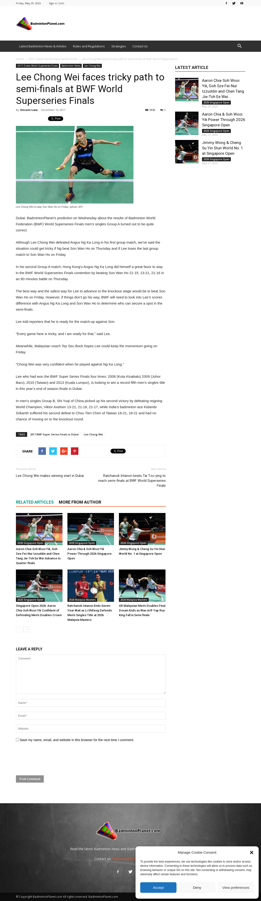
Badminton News (71, 65)
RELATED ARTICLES (35, 502)
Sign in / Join (56, 3)
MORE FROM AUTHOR (80, 502)
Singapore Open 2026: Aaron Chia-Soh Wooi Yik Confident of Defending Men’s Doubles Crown (39, 610)
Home (20, 59)
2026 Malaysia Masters (82, 599)
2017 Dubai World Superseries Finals (37, 65)
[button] (251, 852)
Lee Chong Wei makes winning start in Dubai (50, 476)
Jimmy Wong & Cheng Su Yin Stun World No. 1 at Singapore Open (222, 148)
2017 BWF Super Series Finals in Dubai (54, 434)
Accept (158, 888)
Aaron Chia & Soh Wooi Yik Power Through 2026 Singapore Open (89, 553)
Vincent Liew (28, 110)
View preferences (236, 888)
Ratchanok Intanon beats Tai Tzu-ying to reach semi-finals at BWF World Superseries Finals (132, 481)
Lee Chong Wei (92, 65)
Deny (197, 888)
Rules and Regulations (89, 46)
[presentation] (51, 759)
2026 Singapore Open (30, 543)
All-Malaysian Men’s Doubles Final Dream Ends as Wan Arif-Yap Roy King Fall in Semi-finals (142, 610)
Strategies (118, 46)
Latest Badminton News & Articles (42, 46)
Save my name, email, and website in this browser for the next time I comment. (77, 740)
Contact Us (140, 46)
